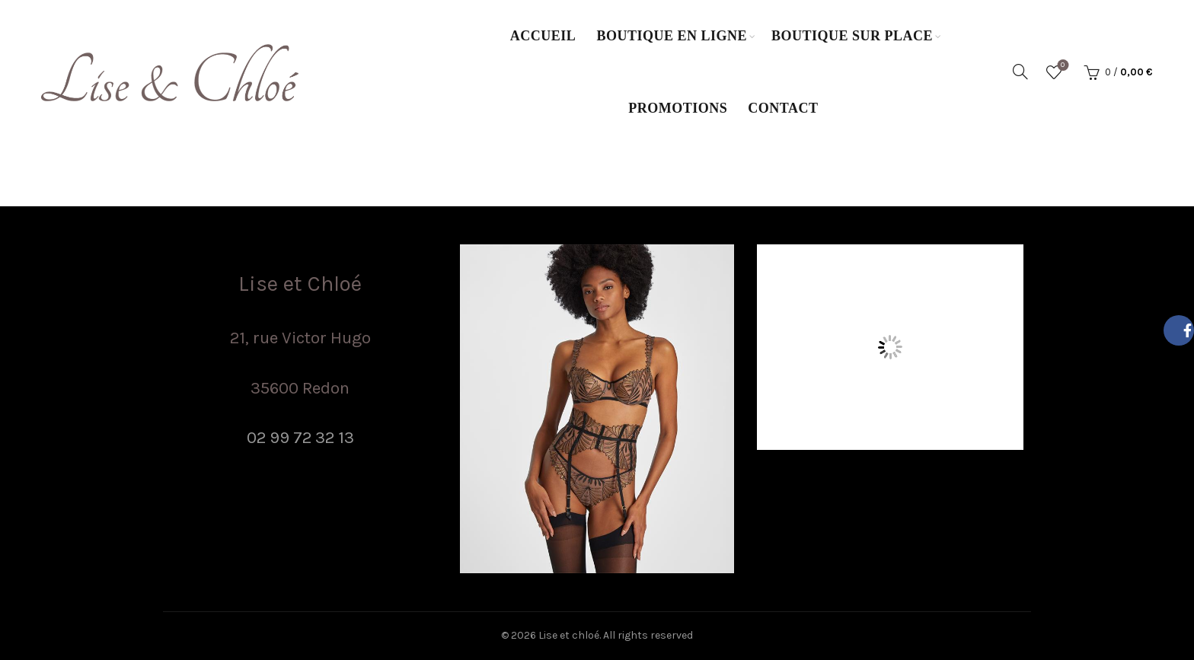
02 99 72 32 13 (300, 437)
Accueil (543, 35)
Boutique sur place (852, 35)
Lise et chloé (568, 635)
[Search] (1020, 71)
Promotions (677, 108)
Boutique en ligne (671, 35)
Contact (783, 108)
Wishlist (1061, 66)
